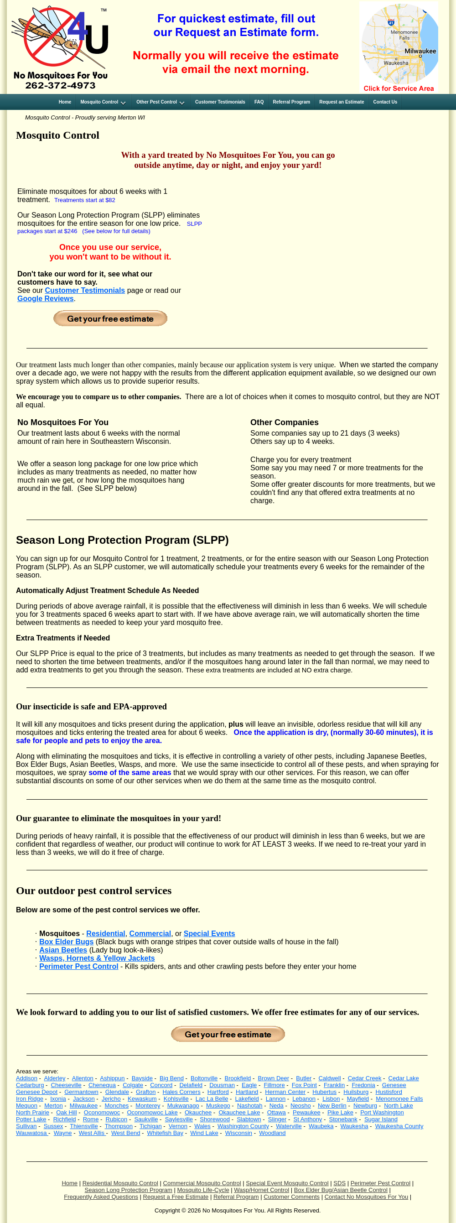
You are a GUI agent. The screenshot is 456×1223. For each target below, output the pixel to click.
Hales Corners (182, 1091)
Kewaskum (142, 1098)
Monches (116, 1105)
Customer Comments (292, 1196)
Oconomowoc (102, 1112)
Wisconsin (238, 1132)
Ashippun (112, 1078)
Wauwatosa (32, 1132)
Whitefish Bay (165, 1132)
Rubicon (117, 1119)
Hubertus (324, 1091)
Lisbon (331, 1098)
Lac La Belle (212, 1098)
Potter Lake (31, 1119)
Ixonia (58, 1098)
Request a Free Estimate (176, 1196)
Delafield (190, 1085)
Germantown (81, 1091)
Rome (91, 1119)
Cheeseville (66, 1085)
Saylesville (179, 1119)
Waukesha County (399, 1126)
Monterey (147, 1105)
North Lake (398, 1105)
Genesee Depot (36, 1091)
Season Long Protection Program (128, 1190)
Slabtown (249, 1119)
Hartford (218, 1091)
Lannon (275, 1098)
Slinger (277, 1119)
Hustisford (388, 1091)
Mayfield (358, 1098)
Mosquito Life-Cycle (203, 1190)
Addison (26, 1078)
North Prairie (32, 1112)
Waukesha (354, 1126)
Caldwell (329, 1078)
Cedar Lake (404, 1078)
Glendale (117, 1091)
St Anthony (307, 1119)
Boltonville (204, 1078)
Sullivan (26, 1126)
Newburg (365, 1105)
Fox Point (304, 1085)
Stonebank (343, 1119)
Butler (303, 1078)
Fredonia (363, 1085)
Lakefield (247, 1098)
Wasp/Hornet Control (261, 1190)
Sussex (53, 1126)
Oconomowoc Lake (152, 1112)
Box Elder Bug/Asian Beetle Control (341, 1190)
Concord (161, 1085)
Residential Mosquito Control (120, 1183)
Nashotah (250, 1105)
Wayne (63, 1132)
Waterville (289, 1126)
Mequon (26, 1105)
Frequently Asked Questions (101, 1196)
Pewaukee (307, 1112)
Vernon (178, 1126)
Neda (276, 1105)
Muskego (218, 1105)
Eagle (249, 1085)
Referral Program (236, 1196)
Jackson (84, 1098)
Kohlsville (176, 1098)
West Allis (92, 1132)
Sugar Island (381, 1119)
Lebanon (304, 1098)
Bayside (142, 1078)
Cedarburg (30, 1085)
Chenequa (102, 1085)
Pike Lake (340, 1112)
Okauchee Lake (239, 1112)
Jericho (111, 1098)
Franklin (334, 1085)
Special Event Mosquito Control (287, 1183)
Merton (53, 1105)
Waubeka (321, 1126)
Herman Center (285, 1091)
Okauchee (198, 1112)
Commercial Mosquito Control (202, 1183)
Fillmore (274, 1085)
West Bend (125, 1132)
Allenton (82, 1078)
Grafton (145, 1091)
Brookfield (237, 1078)
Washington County (243, 1126)
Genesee (394, 1085)
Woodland (272, 1132)
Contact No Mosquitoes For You (367, 1196)
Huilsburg (355, 1091)
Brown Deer (273, 1078)
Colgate (133, 1085)
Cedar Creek (365, 1078)
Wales (202, 1126)
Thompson (119, 1126)
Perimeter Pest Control (381, 1183)
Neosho (300, 1105)
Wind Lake (204, 1132)
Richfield (64, 1119)
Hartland (247, 1091)
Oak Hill (66, 1112)
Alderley (54, 1078)
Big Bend (172, 1078)
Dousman (222, 1085)
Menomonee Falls (399, 1098)
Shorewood (215, 1119)
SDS (339, 1183)
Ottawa (276, 1112)
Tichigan (151, 1126)
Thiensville (84, 1126)
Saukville (146, 1119)
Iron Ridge (29, 1098)
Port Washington (382, 1112)
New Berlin (332, 1105)
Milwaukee (84, 1105)
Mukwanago (183, 1105)
